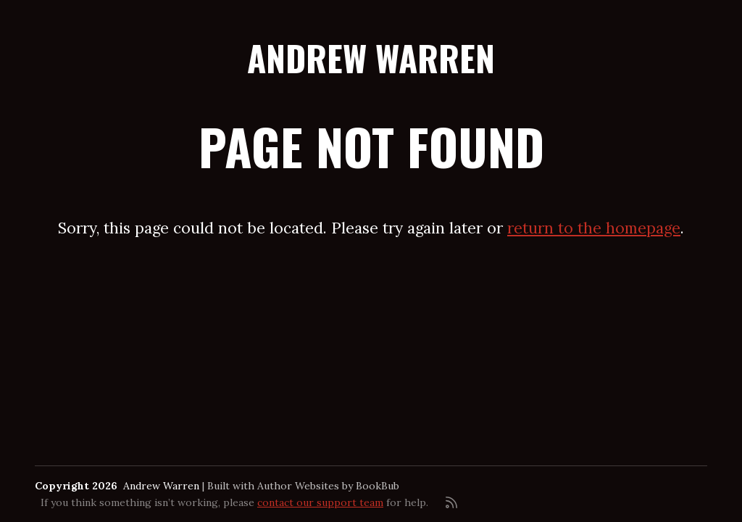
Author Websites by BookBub (328, 485)
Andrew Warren (371, 57)
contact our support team (320, 502)
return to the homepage (593, 228)
